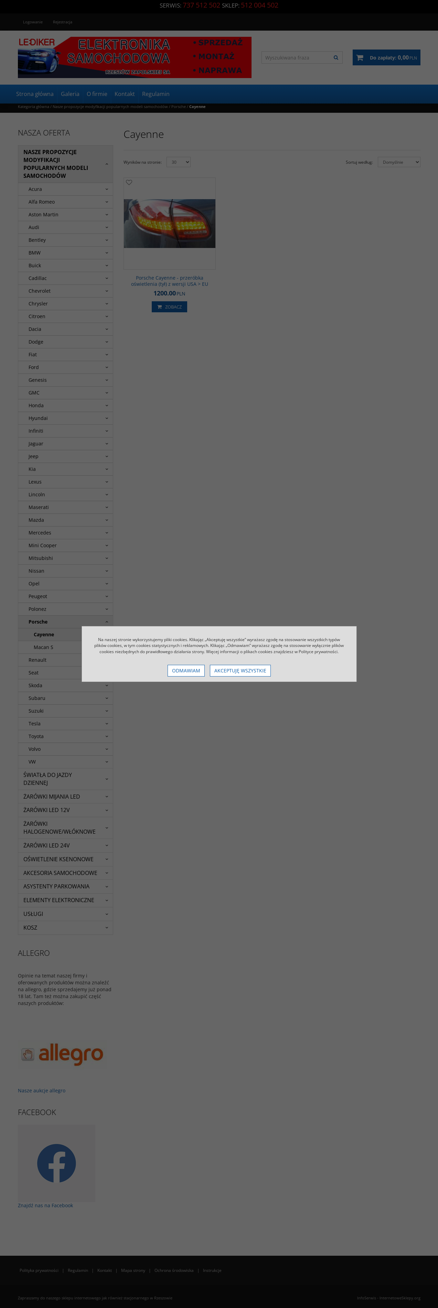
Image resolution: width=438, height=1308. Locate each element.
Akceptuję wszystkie (240, 670)
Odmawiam (186, 670)
